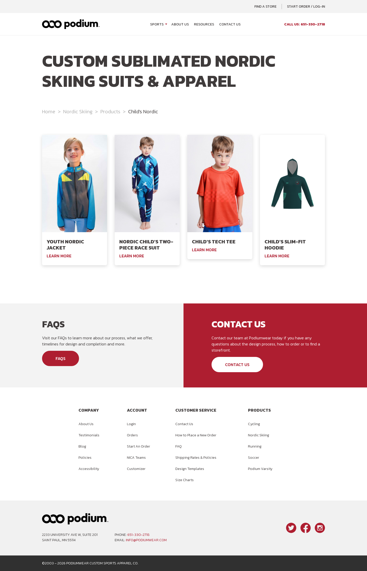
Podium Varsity (260, 468)
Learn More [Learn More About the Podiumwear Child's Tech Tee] (204, 250)
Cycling (254, 424)
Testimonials (88, 435)
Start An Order (138, 446)
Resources (204, 24)
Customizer (136, 468)
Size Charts (184, 480)
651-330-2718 (138, 534)
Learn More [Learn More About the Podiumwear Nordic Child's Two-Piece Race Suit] (131, 256)
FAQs (60, 358)
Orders (132, 435)
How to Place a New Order (195, 435)
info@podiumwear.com (146, 540)
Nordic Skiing (78, 111)
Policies (84, 457)
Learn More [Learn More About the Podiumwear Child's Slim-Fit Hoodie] (277, 256)
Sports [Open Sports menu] (157, 24)
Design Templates (189, 468)
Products (110, 111)
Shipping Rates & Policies (195, 457)
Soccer (253, 457)
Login (131, 424)
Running (254, 446)
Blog (82, 446)
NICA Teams (136, 457)
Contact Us (230, 24)
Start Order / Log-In (306, 6)
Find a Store (265, 6)
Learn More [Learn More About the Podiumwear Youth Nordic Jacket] (59, 256)
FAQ (178, 446)
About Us (180, 24)
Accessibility (88, 468)
